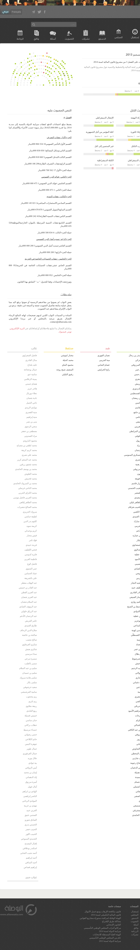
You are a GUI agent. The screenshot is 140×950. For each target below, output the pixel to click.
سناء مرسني (31, 654)
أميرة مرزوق (31, 782)
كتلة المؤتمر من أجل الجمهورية (100, 132)
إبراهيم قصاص (30, 867)
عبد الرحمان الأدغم (28, 616)
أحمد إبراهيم (31, 857)
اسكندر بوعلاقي (30, 848)
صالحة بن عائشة (29, 635)
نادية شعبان (31, 398)
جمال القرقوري (30, 753)
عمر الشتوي (31, 568)
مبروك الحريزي (30, 512)
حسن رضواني (30, 734)
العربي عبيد (31, 810)
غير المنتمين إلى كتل (104, 146)
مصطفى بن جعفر (29, 431)
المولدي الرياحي (29, 801)
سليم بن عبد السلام (28, 668)
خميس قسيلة (31, 715)
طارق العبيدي (30, 625)
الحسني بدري (31, 824)
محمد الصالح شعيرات (27, 507)
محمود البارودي (30, 440)
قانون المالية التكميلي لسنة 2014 (106, 915)
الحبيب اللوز (31, 834)
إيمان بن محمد (30, 772)
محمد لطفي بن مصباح (27, 445)
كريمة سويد (31, 526)
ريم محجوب (31, 696)
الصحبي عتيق (31, 815)
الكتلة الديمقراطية (105, 160)
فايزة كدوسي (31, 554)
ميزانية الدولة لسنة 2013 (110, 941)
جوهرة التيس (31, 744)
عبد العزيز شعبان (29, 597)
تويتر (69, 331)
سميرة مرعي (31, 658)
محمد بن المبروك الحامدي (25, 483)
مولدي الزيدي (31, 407)
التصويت (69, 38)
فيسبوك (62, 331)
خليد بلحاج (32, 365)
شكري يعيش (31, 649)
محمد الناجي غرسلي (27, 488)
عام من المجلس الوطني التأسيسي (105, 938)
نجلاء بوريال (31, 393)
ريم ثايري (32, 701)
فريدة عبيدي (31, 545)
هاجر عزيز (32, 388)
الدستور (102, 38)
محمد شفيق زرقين (28, 464)
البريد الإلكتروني (17, 328)
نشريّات (86, 38)
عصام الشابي (104, 365)
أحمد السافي (31, 862)
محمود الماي (67, 365)
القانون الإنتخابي (113, 924)
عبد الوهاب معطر (29, 583)
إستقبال (134, 911)
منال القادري (31, 360)
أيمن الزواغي (31, 767)
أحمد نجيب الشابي (28, 853)
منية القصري (31, 412)
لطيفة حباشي (30, 516)
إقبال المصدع (31, 843)
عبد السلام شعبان (29, 602)
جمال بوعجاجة (30, 369)
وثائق (36, 38)
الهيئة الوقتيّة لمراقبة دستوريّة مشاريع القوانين (100, 918)
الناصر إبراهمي (30, 796)
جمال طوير (32, 748)
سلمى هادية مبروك (28, 677)
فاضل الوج (32, 564)
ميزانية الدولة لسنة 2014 (110, 931)
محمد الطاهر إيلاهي (28, 502)
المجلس (118, 37)
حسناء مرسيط (30, 730)
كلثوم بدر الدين (30, 521)
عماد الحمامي (30, 573)
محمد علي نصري (29, 455)
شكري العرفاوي (29, 644)
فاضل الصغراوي (29, 355)
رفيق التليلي (67, 374)
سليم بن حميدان (29, 673)
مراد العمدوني (30, 436)
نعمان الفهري (104, 355)
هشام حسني (31, 384)
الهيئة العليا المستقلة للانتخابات (107, 934)
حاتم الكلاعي (31, 739)
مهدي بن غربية (30, 805)
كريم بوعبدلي (31, 530)
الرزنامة (20, 38)
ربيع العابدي (31, 711)
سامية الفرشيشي (29, 692)
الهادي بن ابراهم (29, 791)
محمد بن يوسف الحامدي (26, 469)
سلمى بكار (32, 682)
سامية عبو (32, 374)
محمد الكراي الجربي (27, 493)
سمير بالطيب (30, 663)
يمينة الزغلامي (30, 379)
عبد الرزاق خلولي (29, 611)
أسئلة (53, 38)
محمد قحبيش (31, 478)
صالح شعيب (31, 639)
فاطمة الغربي (30, 559)
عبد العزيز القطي (29, 592)
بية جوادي (32, 763)
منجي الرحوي (31, 426)
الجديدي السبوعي (29, 839)
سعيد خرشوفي (30, 687)
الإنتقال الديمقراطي (105, 117)
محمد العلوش (30, 474)
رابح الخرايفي (104, 369)
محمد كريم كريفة (29, 450)
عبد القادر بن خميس (28, 587)
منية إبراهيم (31, 417)
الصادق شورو (31, 820)
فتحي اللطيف (30, 549)
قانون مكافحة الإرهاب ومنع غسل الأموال (103, 911)
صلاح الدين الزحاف (28, 630)
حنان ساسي (31, 720)
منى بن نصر (31, 422)
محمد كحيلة (68, 360)
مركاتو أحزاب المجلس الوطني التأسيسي (102, 928)
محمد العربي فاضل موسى (25, 497)
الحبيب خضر (31, 829)
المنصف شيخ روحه (64, 369)
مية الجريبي (104, 360)
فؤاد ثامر (33, 540)
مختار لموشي (67, 355)
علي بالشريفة (30, 578)
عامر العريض (31, 621)
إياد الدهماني (31, 777)
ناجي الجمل (31, 403)
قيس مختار (32, 535)
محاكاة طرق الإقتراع (111, 921)
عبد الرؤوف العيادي (28, 606)
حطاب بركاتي (30, 725)
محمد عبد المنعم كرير (27, 459)
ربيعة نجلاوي (31, 706)
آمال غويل (32, 786)
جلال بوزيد (32, 758)
